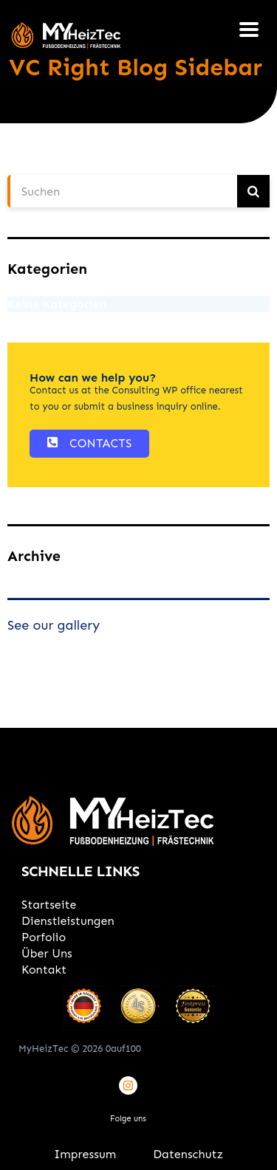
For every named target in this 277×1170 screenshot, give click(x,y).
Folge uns (128, 1118)
